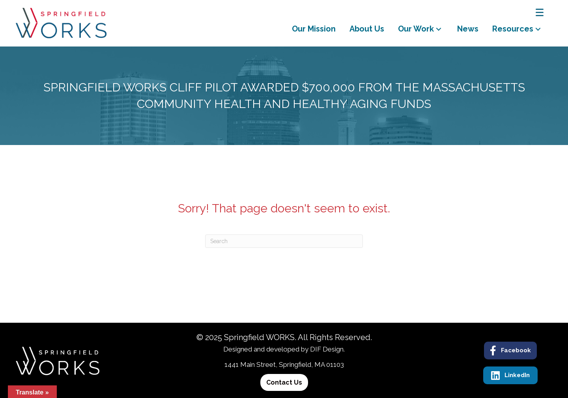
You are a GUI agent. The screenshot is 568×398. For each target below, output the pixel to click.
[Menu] (539, 12)
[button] (438, 28)
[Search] (284, 241)
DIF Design (327, 349)
